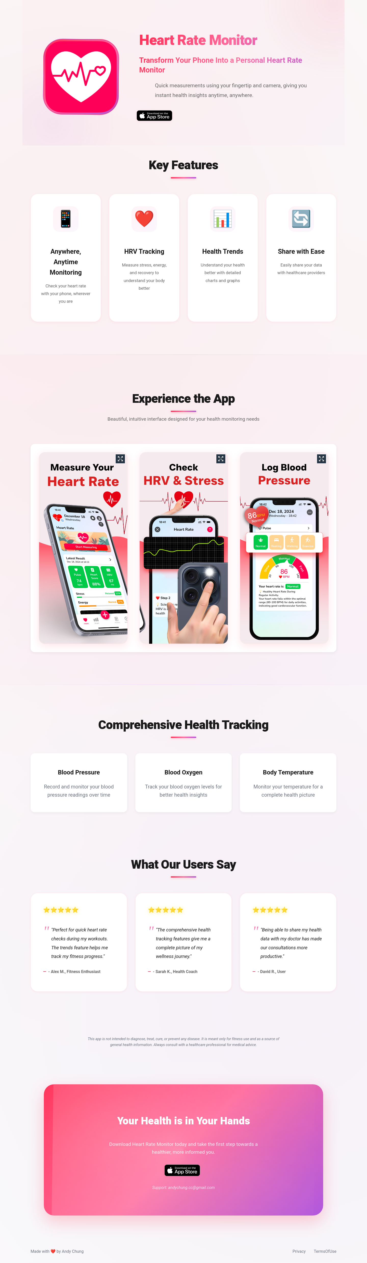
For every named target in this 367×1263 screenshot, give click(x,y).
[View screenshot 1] (83, 548)
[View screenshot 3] (284, 548)
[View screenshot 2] (183, 548)
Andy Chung (73, 1251)
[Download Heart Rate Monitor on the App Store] (154, 115)
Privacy (299, 1251)
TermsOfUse (325, 1251)
